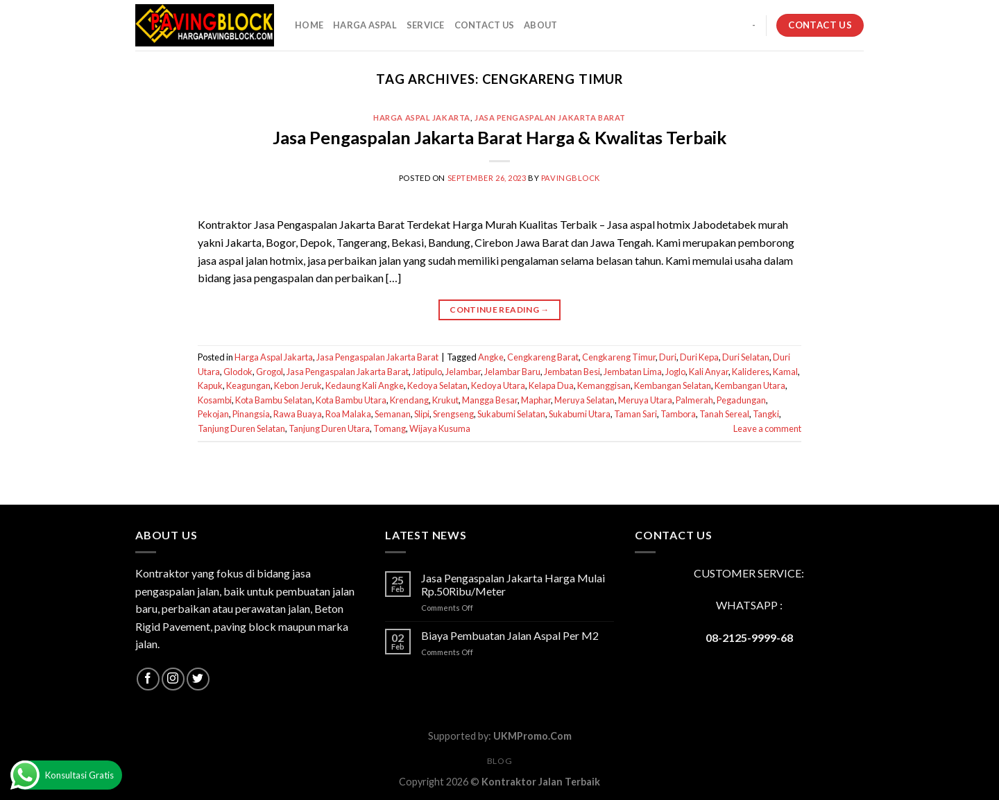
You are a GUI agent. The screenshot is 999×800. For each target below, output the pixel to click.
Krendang (409, 400)
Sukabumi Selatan (511, 413)
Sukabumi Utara (579, 413)
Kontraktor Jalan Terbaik (540, 782)
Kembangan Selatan (672, 385)
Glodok (238, 371)
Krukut (445, 400)
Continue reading (499, 309)
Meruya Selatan (584, 400)
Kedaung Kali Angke (364, 385)
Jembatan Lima (633, 371)
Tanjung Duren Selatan (241, 428)
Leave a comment (767, 428)
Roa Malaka (348, 413)
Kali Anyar (708, 371)
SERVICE (426, 25)
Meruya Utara (645, 400)
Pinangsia (251, 413)
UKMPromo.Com (532, 736)
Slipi (421, 413)
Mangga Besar (490, 400)
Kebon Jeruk (298, 385)
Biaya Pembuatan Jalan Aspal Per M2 (510, 635)
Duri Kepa (699, 357)
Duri (667, 357)
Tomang (389, 428)
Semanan (393, 413)
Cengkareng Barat (543, 357)
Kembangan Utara (750, 385)
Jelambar (463, 371)
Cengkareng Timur (619, 357)
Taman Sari (635, 413)
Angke (491, 357)
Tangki (766, 413)
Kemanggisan (604, 385)
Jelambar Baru (512, 371)
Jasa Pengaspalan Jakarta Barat (550, 117)
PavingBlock (570, 177)
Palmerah (694, 400)
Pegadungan (741, 400)
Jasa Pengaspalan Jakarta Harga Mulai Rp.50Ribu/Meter (513, 584)
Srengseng (453, 413)
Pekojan (213, 413)
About (540, 25)
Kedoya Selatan (437, 385)
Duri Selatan (745, 357)
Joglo (675, 371)
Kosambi (215, 400)
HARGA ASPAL (365, 25)
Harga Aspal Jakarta (421, 117)
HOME (309, 25)
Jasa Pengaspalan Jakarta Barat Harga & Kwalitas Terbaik (499, 137)
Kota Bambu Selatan (273, 400)
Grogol (269, 371)
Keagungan (248, 385)
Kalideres (750, 371)
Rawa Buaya (297, 413)
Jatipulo (427, 371)
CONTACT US (484, 25)
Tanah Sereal (724, 413)
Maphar (536, 400)
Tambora (678, 413)
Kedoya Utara (498, 385)
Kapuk (210, 385)
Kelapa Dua (551, 385)
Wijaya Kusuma (439, 428)
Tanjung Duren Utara (329, 428)
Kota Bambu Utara (351, 400)
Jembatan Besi (572, 371)
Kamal (785, 371)
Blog (499, 761)
